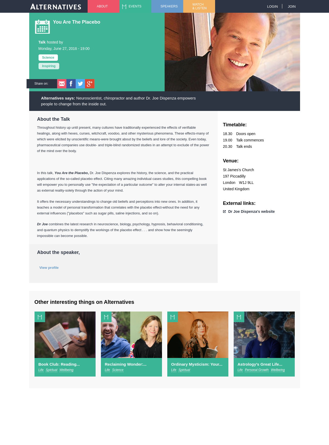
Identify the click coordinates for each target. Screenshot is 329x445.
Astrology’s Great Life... (260, 364)
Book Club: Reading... (59, 364)
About (102, 6)
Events (135, 6)
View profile (49, 268)
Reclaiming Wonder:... (126, 364)
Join (292, 6)
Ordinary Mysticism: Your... (197, 364)
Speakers (169, 6)
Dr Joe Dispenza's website (251, 211)
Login (272, 6)
